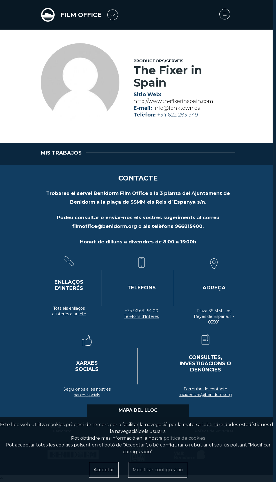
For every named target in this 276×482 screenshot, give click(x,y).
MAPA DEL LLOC (138, 410)
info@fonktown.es (176, 108)
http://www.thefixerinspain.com (173, 101)
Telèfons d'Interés (141, 316)
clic (83, 313)
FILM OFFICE (81, 15)
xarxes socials (87, 394)
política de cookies (184, 438)
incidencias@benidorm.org (205, 394)
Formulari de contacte (205, 388)
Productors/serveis (158, 60)
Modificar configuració (158, 469)
